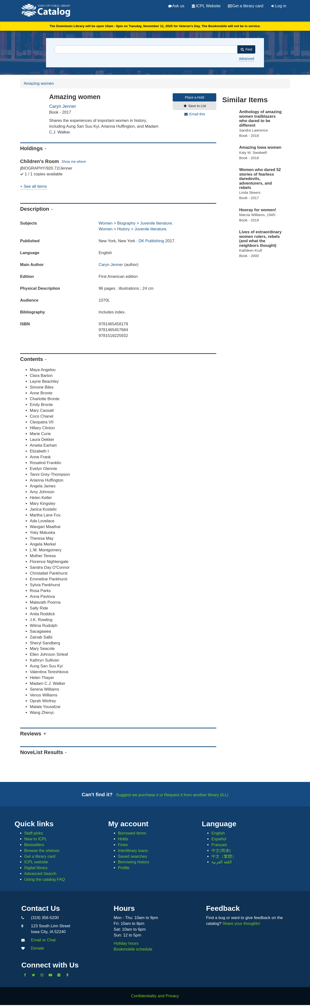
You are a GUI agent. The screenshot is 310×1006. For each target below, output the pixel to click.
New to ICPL (35, 839)
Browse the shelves (42, 850)
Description (34, 209)
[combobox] (146, 49)
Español (218, 839)
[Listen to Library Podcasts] (67, 975)
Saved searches (132, 856)
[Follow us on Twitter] (33, 975)
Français (219, 844)
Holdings (31, 148)
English (218, 833)
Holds (123, 839)
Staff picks (33, 833)
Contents (31, 359)
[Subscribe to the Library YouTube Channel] (50, 975)
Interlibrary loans (133, 850)
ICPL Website (206, 6)
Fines (123, 844)
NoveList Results (41, 752)
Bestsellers (34, 844)
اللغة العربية (221, 862)
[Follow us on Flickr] (58, 975)
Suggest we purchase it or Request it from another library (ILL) (172, 795)
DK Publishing (152, 241)
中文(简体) (221, 850)
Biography (126, 223)
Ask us (176, 6)
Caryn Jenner (62, 106)
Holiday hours (126, 943)
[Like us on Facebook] (25, 975)
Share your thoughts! (241, 923)
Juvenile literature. (156, 223)
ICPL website (36, 862)
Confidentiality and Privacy (155, 996)
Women (106, 223)
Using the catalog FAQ (44, 879)
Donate (37, 948)
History (123, 229)
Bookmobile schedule (133, 949)
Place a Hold (194, 97)
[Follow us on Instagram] (42, 975)
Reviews (30, 734)
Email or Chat (43, 940)
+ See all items (33, 186)
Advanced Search (40, 873)
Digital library (36, 868)
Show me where (74, 162)
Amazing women (39, 83)
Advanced (246, 59)
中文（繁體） (223, 856)
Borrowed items (132, 833)
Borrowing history (133, 862)
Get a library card (245, 6)
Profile (124, 868)
